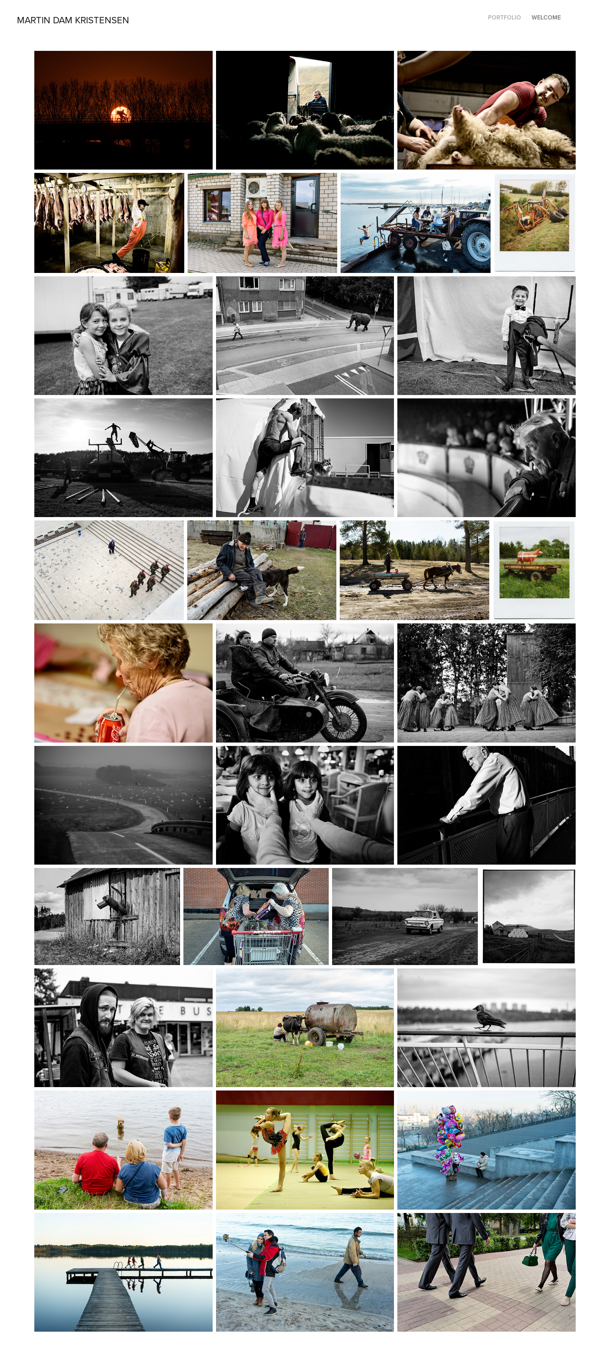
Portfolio (504, 17)
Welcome (546, 17)
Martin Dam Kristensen (73, 19)
